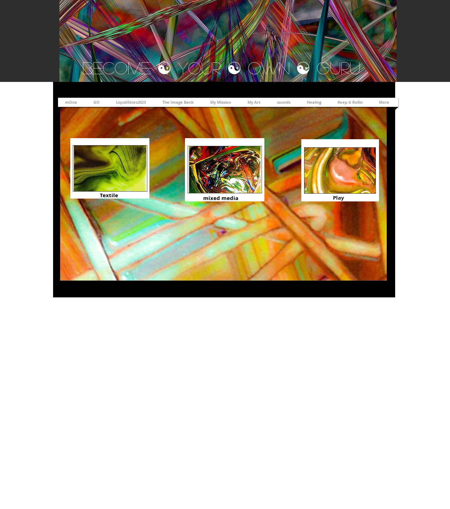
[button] (255, 102)
